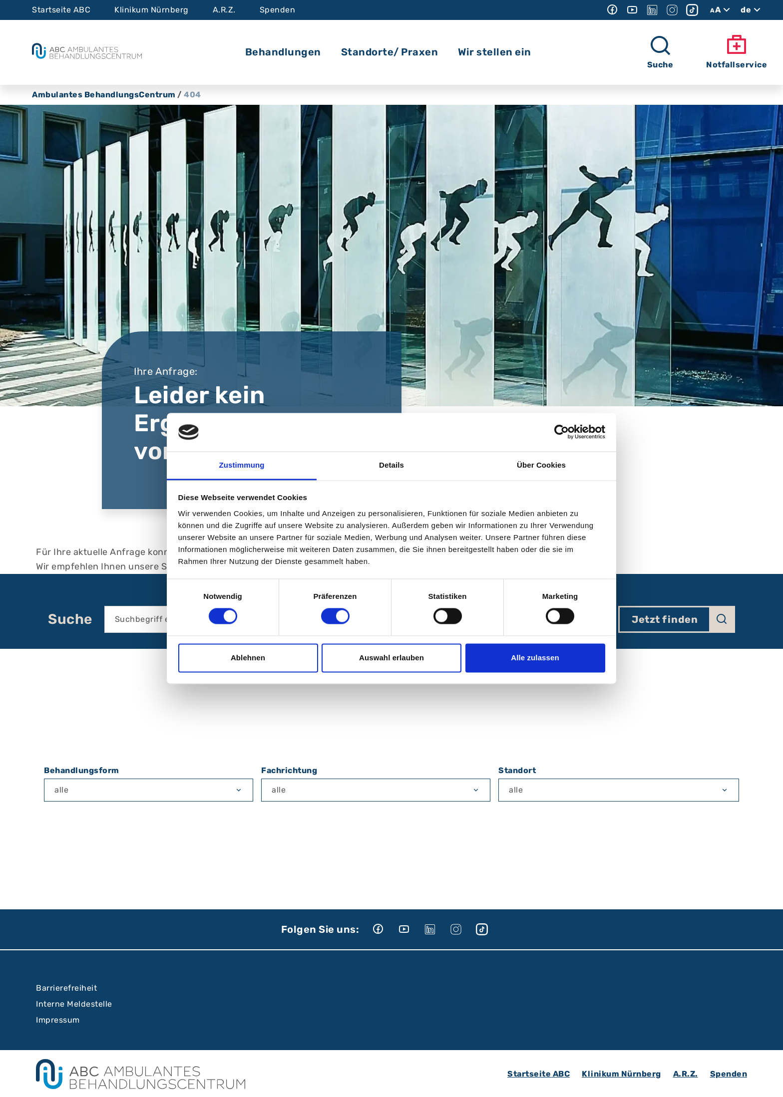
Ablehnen (248, 657)
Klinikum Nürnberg (151, 9)
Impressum (58, 1020)
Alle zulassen (535, 657)
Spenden (278, 9)
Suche (70, 619)
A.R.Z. (224, 9)
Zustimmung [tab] (242, 465)
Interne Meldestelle (74, 1004)
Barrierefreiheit (66, 988)
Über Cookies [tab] (541, 465)
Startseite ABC (61, 9)
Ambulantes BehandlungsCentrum (104, 94)
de (752, 10)
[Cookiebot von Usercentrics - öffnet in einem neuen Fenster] (561, 432)
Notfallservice (736, 51)
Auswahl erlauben (391, 657)
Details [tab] (391, 465)
